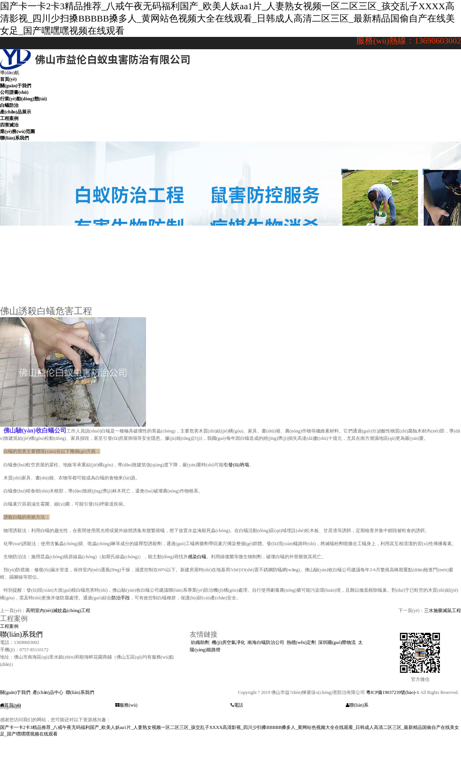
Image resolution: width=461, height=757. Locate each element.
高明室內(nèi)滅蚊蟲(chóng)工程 (58, 610)
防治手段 (120, 598)
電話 (236, 705)
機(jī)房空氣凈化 (228, 642)
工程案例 (9, 626)
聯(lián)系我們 (21, 634)
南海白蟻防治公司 (265, 642)
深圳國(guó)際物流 (337, 642)
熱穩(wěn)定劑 (301, 642)
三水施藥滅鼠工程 (442, 610)
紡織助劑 (200, 642)
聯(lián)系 (357, 705)
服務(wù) (126, 705)
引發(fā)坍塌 (236, 465)
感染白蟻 (197, 556)
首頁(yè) (10, 705)
